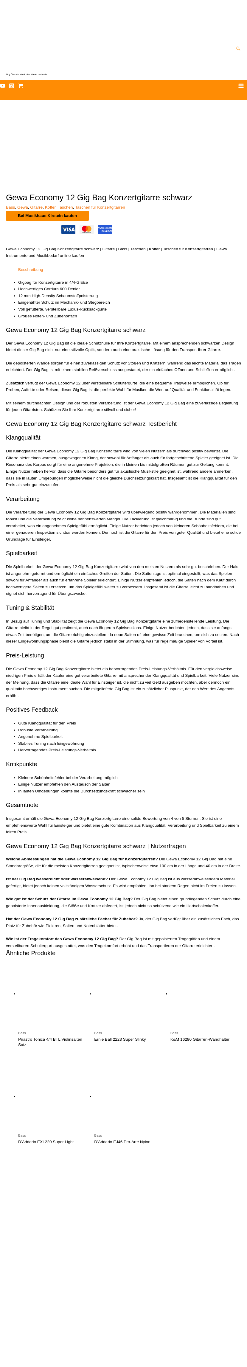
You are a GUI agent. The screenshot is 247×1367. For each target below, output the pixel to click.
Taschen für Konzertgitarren (100, 128)
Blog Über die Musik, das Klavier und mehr (26, 74)
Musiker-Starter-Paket (123, 1334)
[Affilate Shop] (20, 86)
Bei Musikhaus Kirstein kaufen (47, 136)
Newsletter (123, 1341)
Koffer (50, 128)
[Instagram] (11, 86)
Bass (10, 128)
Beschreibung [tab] (30, 190)
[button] (238, 48)
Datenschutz (123, 1348)
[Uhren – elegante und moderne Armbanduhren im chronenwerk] (123, 1156)
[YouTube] (2, 86)
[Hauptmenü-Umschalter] (241, 86)
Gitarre (36, 128)
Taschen (65, 128)
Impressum (124, 1354)
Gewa (22, 128)
